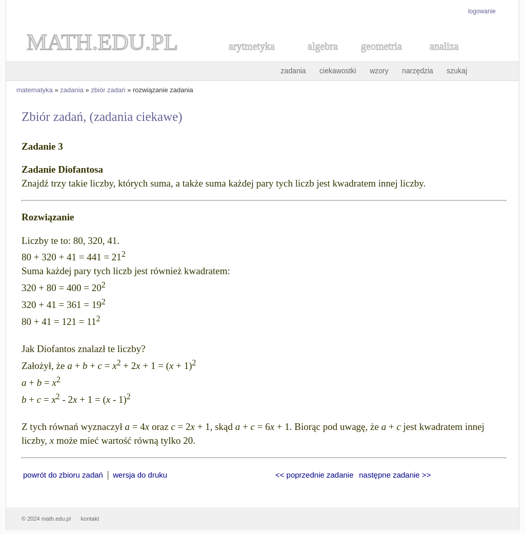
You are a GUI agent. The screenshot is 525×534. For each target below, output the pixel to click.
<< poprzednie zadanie (314, 474)
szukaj (457, 71)
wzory (379, 71)
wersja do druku (140, 474)
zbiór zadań (108, 90)
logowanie (482, 11)
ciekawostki (337, 71)
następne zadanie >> (395, 474)
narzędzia (417, 71)
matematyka (34, 90)
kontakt (90, 519)
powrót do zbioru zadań (63, 474)
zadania (293, 71)
